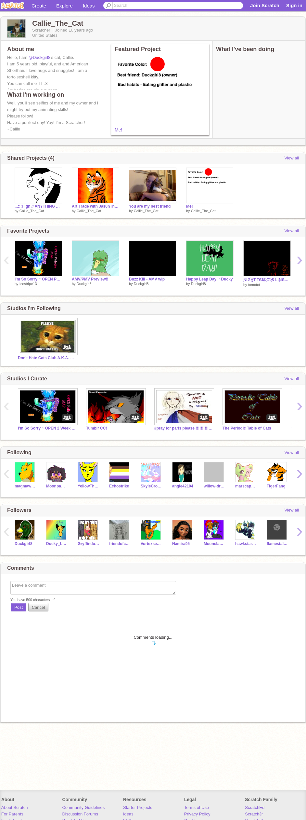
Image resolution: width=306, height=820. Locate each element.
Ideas (89, 5)
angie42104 (182, 486)
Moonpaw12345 (57, 486)
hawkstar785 (246, 543)
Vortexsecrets (151, 543)
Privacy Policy (197, 814)
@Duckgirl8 (39, 57)
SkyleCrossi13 (151, 486)
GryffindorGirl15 (88, 543)
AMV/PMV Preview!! (90, 279)
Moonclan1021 (214, 543)
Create (39, 5)
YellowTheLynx (88, 486)
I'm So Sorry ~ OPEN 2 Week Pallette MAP (47, 428)
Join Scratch (264, 5)
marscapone (246, 486)
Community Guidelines (83, 807)
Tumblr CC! (96, 428)
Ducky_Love (57, 543)
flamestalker (277, 543)
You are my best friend (150, 206)
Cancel (38, 607)
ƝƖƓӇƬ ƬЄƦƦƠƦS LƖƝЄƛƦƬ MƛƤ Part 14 (267, 280)
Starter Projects (137, 807)
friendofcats (120, 543)
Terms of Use (196, 807)
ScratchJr (254, 814)
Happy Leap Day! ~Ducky (209, 279)
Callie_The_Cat (31, 211)
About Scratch (14, 807)
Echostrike (119, 486)
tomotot (254, 285)
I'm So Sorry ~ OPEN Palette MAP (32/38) (38, 279)
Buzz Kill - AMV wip (147, 279)
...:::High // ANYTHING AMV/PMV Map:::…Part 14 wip (38, 206)
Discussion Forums (80, 814)
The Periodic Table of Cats (247, 428)
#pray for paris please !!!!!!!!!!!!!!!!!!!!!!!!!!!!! (183, 428)
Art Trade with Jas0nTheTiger (95, 206)
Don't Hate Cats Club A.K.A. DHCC (47, 358)
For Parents (12, 814)
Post (18, 607)
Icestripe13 (28, 284)
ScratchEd (254, 807)
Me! (118, 129)
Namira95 (181, 543)
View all (291, 158)
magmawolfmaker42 (25, 486)
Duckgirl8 (84, 284)
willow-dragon (214, 486)
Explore (64, 5)
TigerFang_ (277, 486)
